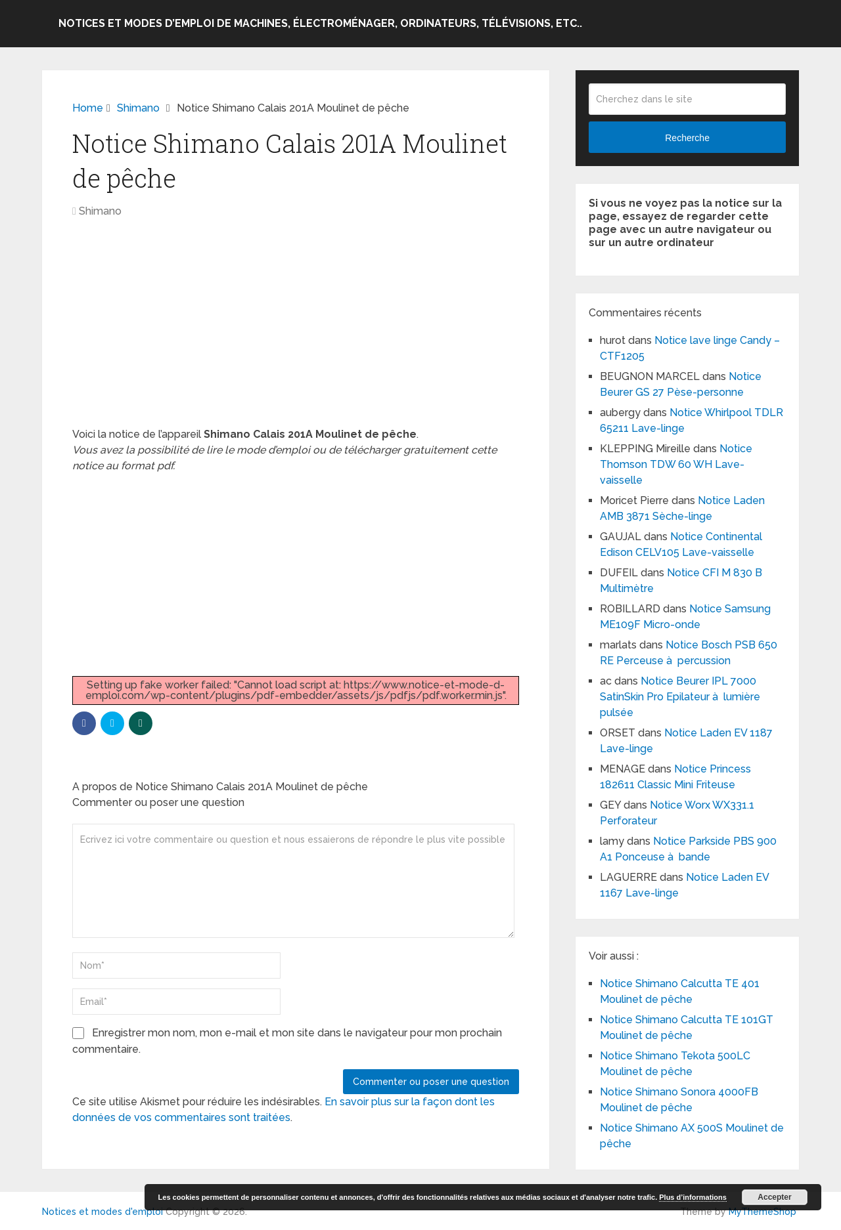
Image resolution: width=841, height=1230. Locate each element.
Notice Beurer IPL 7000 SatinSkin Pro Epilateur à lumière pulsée (680, 697)
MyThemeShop (762, 1211)
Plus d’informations (693, 1197)
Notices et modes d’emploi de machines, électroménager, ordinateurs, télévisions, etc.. (320, 23)
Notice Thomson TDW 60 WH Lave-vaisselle (676, 464)
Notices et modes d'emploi (102, 1211)
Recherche (687, 138)
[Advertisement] (295, 329)
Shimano (100, 211)
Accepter (774, 1197)
